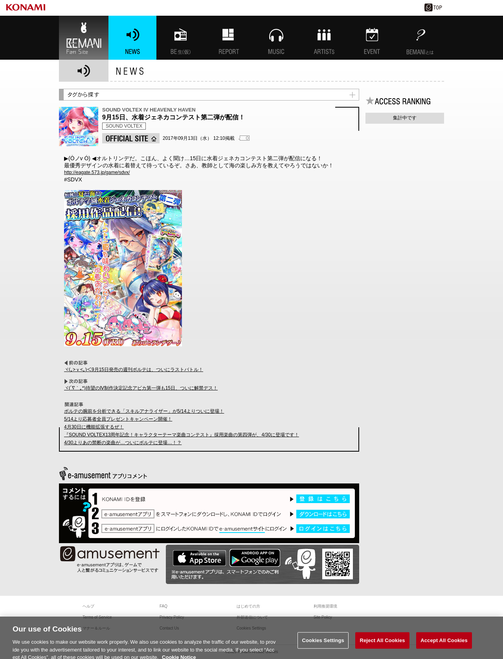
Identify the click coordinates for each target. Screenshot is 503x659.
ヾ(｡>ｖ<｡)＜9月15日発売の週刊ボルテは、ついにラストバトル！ (133, 369)
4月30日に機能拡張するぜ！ (94, 427)
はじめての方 (248, 606)
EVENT (372, 38)
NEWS (132, 38)
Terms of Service (97, 617)
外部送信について (252, 617)
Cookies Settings (323, 643)
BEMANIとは (420, 38)
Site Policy (323, 617)
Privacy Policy (172, 617)
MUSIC (276, 38)
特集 (228, 38)
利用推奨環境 (325, 606)
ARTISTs (324, 38)
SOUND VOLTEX (124, 126)
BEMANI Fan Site (83, 38)
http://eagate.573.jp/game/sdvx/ (97, 172)
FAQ (163, 606)
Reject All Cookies (382, 643)
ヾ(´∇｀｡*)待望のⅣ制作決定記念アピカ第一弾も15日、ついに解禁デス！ (141, 388)
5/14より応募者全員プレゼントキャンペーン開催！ (118, 419)
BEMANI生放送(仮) (180, 38)
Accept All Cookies (444, 643)
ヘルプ (88, 606)
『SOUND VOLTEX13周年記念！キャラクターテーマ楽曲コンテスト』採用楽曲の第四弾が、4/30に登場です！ (181, 435)
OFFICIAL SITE (131, 138)
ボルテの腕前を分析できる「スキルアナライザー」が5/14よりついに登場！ (144, 411)
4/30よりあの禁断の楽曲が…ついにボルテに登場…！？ (123, 442)
